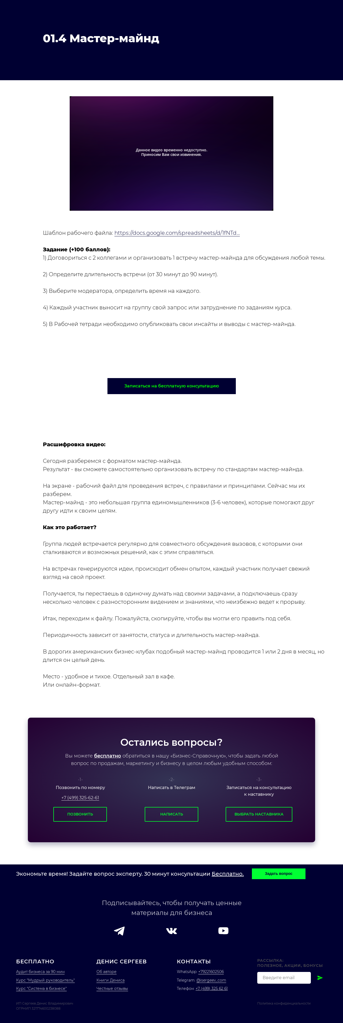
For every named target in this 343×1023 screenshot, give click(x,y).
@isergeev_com (211, 980)
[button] (171, 386)
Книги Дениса (110, 980)
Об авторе (106, 971)
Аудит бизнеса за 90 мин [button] (40, 971)
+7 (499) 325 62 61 (212, 988)
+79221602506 (211, 971)
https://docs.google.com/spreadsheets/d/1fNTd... (177, 233)
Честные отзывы (112, 988)
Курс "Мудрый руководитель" (45, 980)
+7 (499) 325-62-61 (80, 797)
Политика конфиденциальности (284, 1003)
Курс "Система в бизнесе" (41, 988)
